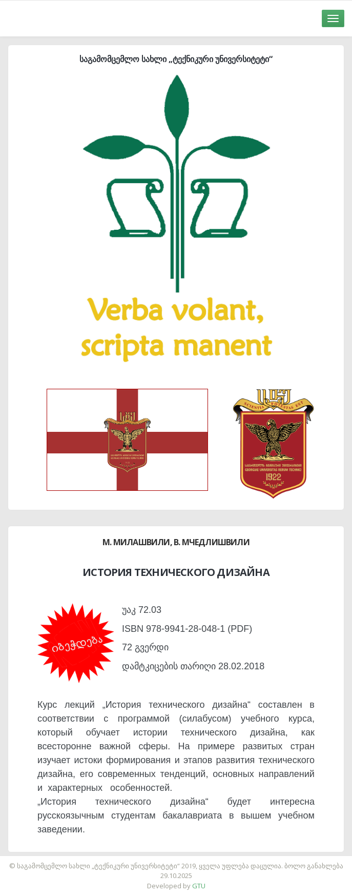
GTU (198, 885)
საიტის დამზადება (206, 860)
